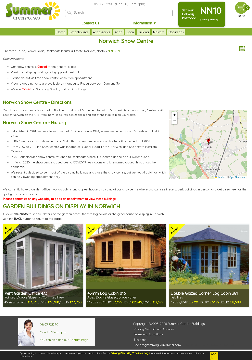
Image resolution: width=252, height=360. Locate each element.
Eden (130, 32)
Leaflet (220, 177)
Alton (118, 32)
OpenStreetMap (237, 177)
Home (61, 32)
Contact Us (90, 23)
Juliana (143, 32)
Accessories (101, 32)
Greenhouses (79, 32)
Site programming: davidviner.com (157, 345)
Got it (213, 355)
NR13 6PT (114, 51)
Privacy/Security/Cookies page (130, 353)
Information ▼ (145, 23)
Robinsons (176, 32)
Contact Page (78, 340)
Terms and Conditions (149, 334)
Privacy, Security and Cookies (154, 329)
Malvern (158, 32)
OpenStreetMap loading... (207, 144)
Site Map (140, 339)
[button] (208, 141)
